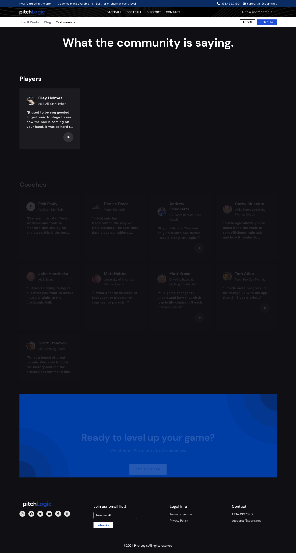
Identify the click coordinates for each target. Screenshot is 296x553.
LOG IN (247, 22)
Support (154, 12)
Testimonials (65, 22)
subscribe (103, 525)
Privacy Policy (179, 520)
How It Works (29, 22)
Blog (47, 22)
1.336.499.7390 (242, 514)
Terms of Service (181, 514)
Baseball (114, 12)
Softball (134, 12)
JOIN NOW (267, 22)
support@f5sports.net (246, 520)
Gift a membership (259, 12)
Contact (173, 12)
